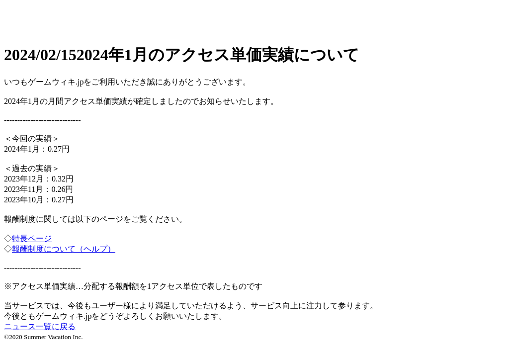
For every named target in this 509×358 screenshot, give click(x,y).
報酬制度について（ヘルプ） (63, 249)
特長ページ (32, 238)
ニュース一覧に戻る (40, 326)
